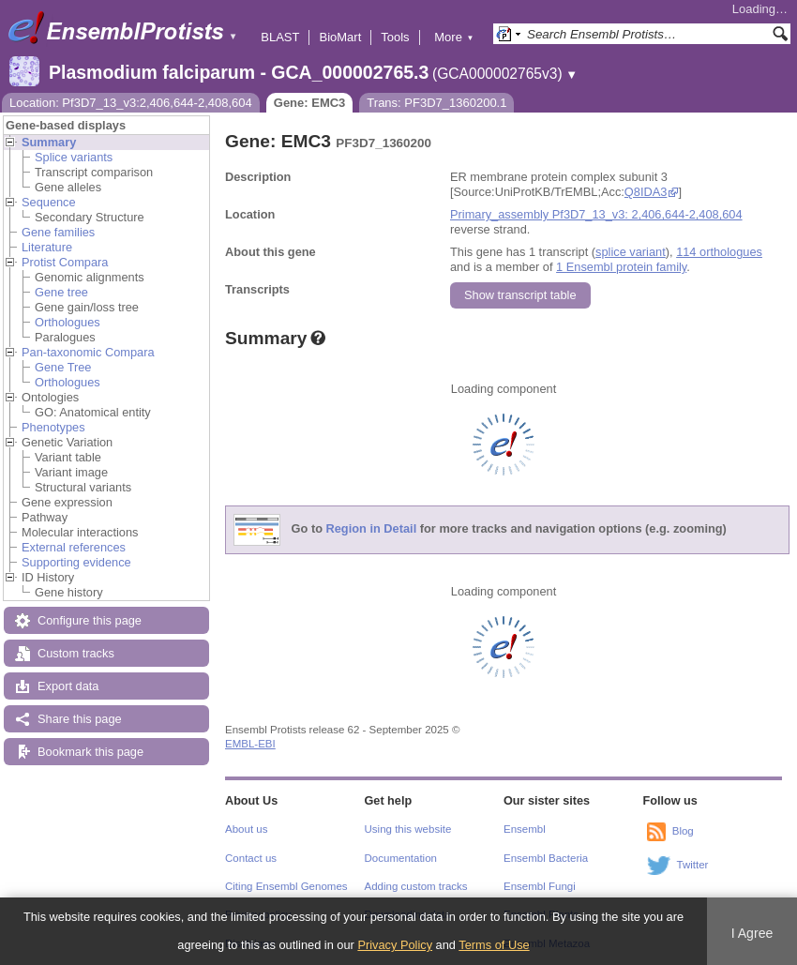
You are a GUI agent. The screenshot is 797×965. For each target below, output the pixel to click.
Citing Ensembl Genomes (286, 886)
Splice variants (74, 157)
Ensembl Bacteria (546, 858)
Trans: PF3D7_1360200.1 (436, 103)
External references (74, 547)
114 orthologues (719, 252)
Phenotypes (53, 427)
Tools (395, 37)
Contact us (251, 858)
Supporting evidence (76, 562)
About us (246, 829)
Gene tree (61, 292)
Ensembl (525, 829)
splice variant (630, 252)
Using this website (408, 829)
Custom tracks (76, 653)
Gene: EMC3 (310, 103)
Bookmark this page (90, 752)
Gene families (58, 232)
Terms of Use (494, 945)
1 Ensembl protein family (621, 267)
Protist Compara (65, 262)
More (454, 37)
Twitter (693, 864)
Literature (47, 247)
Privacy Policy (394, 945)
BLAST (280, 37)
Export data (68, 686)
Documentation (401, 858)
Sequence (49, 202)
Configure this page (90, 620)
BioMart (340, 37)
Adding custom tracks (416, 886)
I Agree (752, 933)
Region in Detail (371, 529)
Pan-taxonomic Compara (88, 352)
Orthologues (67, 322)
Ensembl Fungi (540, 886)
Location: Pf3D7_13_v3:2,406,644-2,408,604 (130, 103)
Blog (683, 831)
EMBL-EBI (250, 743)
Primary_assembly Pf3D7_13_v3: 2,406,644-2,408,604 (596, 214)
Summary (49, 142)
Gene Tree (63, 367)
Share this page (80, 719)
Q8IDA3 (646, 192)
